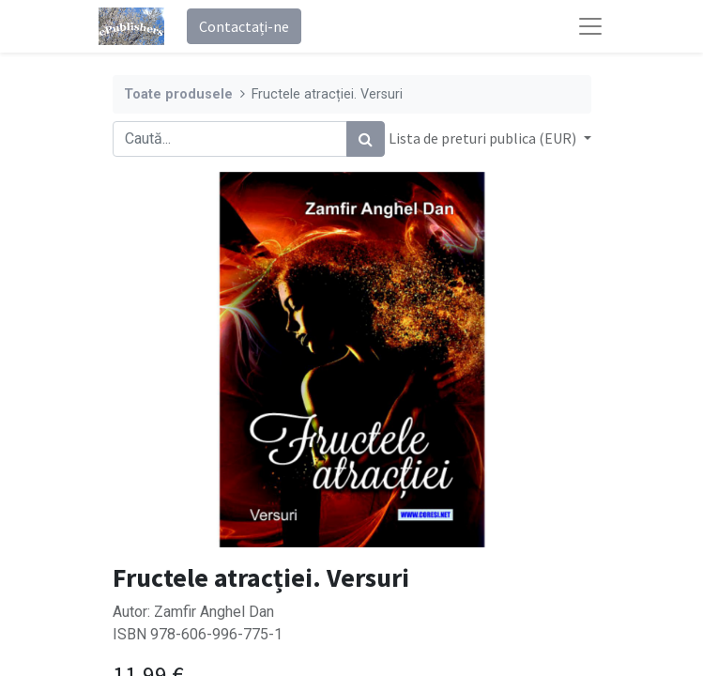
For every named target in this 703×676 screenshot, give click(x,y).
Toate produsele (178, 94)
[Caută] (365, 139)
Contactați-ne (244, 26)
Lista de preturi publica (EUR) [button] (484, 138)
